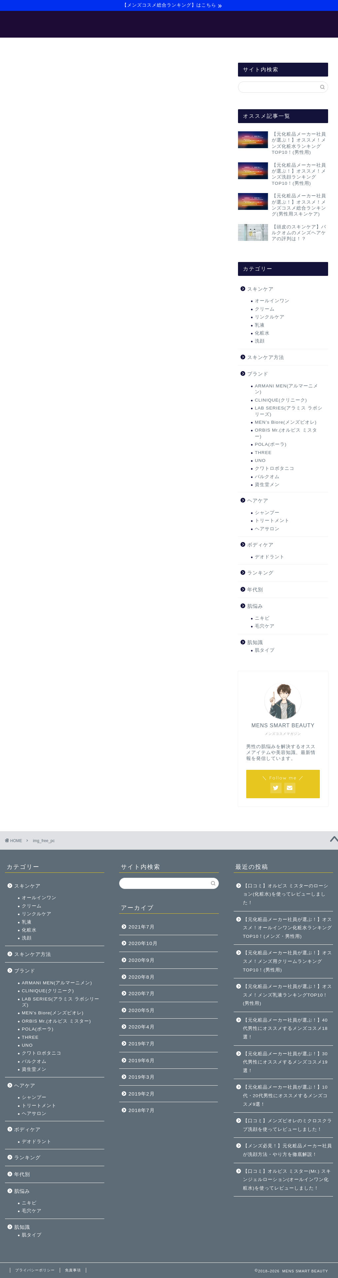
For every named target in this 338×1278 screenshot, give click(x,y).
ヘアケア (257, 501)
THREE (263, 452)
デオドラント (270, 557)
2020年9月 (141, 960)
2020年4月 (141, 1027)
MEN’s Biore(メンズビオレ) (286, 422)
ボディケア (260, 545)
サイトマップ (222, 45)
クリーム (265, 309)
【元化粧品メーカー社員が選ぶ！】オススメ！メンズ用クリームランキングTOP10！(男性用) (287, 961)
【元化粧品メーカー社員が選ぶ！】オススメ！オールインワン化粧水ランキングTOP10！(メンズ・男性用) (287, 928)
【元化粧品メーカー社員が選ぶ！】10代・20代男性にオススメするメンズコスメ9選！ (285, 1095)
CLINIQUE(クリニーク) (281, 400)
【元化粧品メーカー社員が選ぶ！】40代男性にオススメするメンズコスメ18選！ (285, 1028)
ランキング (260, 573)
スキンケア (260, 289)
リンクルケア (270, 317)
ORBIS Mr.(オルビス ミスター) (286, 433)
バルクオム (267, 477)
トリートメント (272, 521)
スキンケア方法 (265, 357)
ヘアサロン (267, 529)
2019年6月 (141, 1060)
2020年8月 (141, 977)
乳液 (260, 325)
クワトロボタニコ (274, 469)
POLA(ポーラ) (271, 444)
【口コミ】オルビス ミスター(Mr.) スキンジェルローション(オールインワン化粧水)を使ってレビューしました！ (287, 1180)
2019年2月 (141, 1094)
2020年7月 (141, 993)
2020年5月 (141, 1010)
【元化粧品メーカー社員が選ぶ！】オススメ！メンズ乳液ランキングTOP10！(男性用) (287, 995)
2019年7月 (141, 1043)
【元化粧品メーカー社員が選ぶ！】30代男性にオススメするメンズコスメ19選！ (285, 1062)
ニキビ (262, 618)
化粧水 (262, 333)
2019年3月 (141, 1077)
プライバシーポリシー (35, 1270)
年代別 (255, 590)
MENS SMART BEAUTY (169, 24)
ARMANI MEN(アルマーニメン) (286, 389)
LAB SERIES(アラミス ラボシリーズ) (288, 411)
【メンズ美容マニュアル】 (115, 45)
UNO (260, 460)
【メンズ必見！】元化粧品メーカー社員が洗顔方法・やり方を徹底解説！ (287, 1150)
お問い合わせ (267, 45)
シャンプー (267, 512)
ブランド (257, 374)
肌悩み (255, 606)
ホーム (64, 45)
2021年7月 (141, 927)
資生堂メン (267, 484)
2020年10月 (143, 943)
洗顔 (260, 341)
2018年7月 (141, 1110)
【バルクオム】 (176, 45)
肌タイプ (265, 650)
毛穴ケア (265, 626)
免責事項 (73, 1270)
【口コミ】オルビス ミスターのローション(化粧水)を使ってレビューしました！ (286, 894)
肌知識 (255, 642)
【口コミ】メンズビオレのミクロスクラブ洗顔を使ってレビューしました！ (287, 1125)
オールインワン (272, 301)
